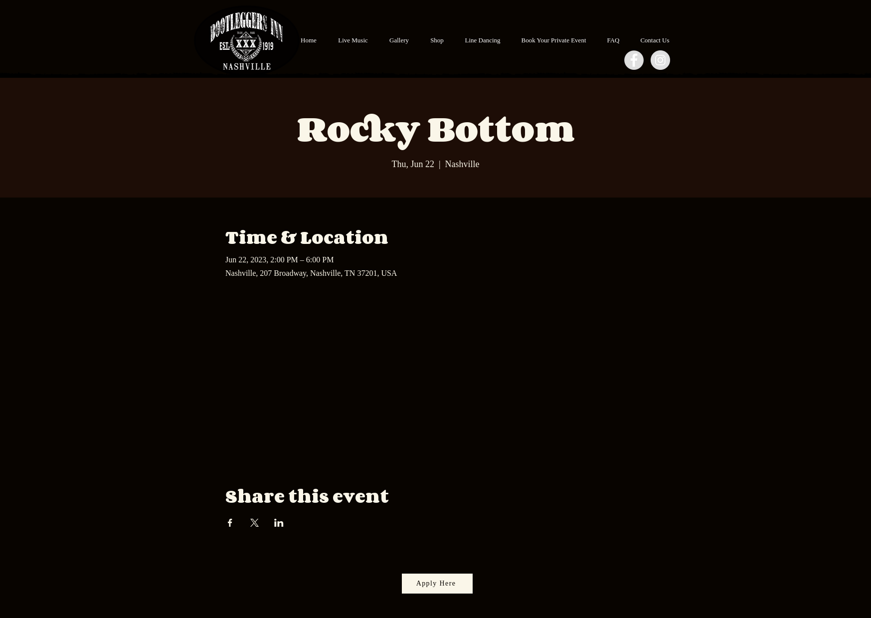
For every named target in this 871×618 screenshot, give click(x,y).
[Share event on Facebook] (230, 523)
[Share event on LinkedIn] (279, 523)
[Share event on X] (254, 523)
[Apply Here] (437, 584)
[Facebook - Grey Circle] (634, 60)
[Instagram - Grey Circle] (660, 60)
